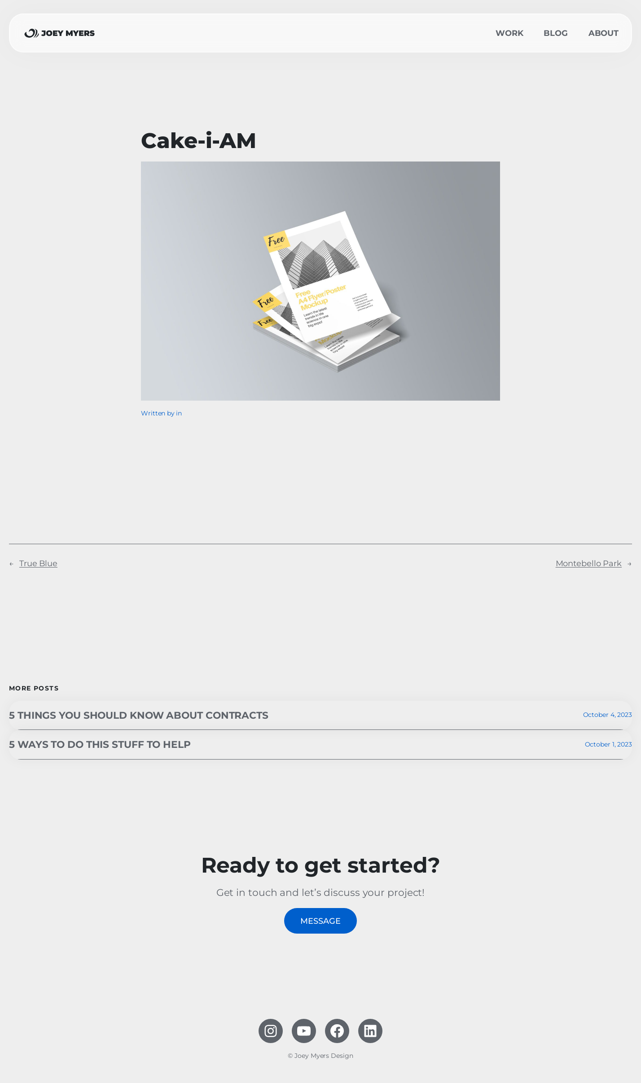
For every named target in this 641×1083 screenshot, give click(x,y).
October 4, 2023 (607, 715)
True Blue (38, 563)
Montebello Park (589, 563)
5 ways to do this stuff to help (100, 744)
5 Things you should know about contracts (138, 715)
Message (320, 921)
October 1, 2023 (608, 744)
